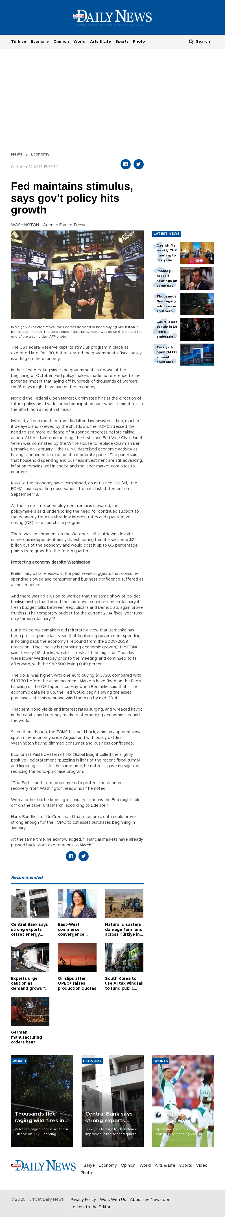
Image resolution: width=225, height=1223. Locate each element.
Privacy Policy (83, 1200)
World (79, 42)
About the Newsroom (151, 1200)
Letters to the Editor (90, 1207)
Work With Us (113, 1200)
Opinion (61, 42)
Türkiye (18, 42)
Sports (121, 42)
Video (201, 1166)
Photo (139, 42)
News (16, 154)
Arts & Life (100, 42)
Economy (40, 42)
